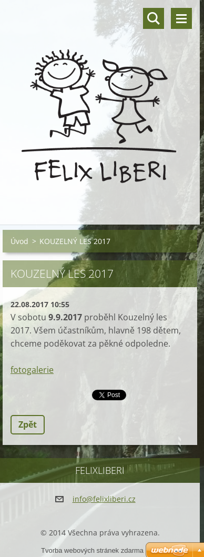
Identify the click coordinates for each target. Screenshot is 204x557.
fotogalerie (32, 370)
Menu (181, 18)
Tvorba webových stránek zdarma (92, 550)
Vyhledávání (153, 18)
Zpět (27, 424)
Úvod (19, 241)
